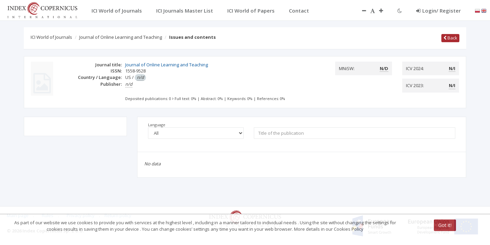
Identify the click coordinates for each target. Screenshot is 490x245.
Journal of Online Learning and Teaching (120, 37)
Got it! (445, 225)
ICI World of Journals (51, 37)
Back (450, 38)
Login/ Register (438, 10)
